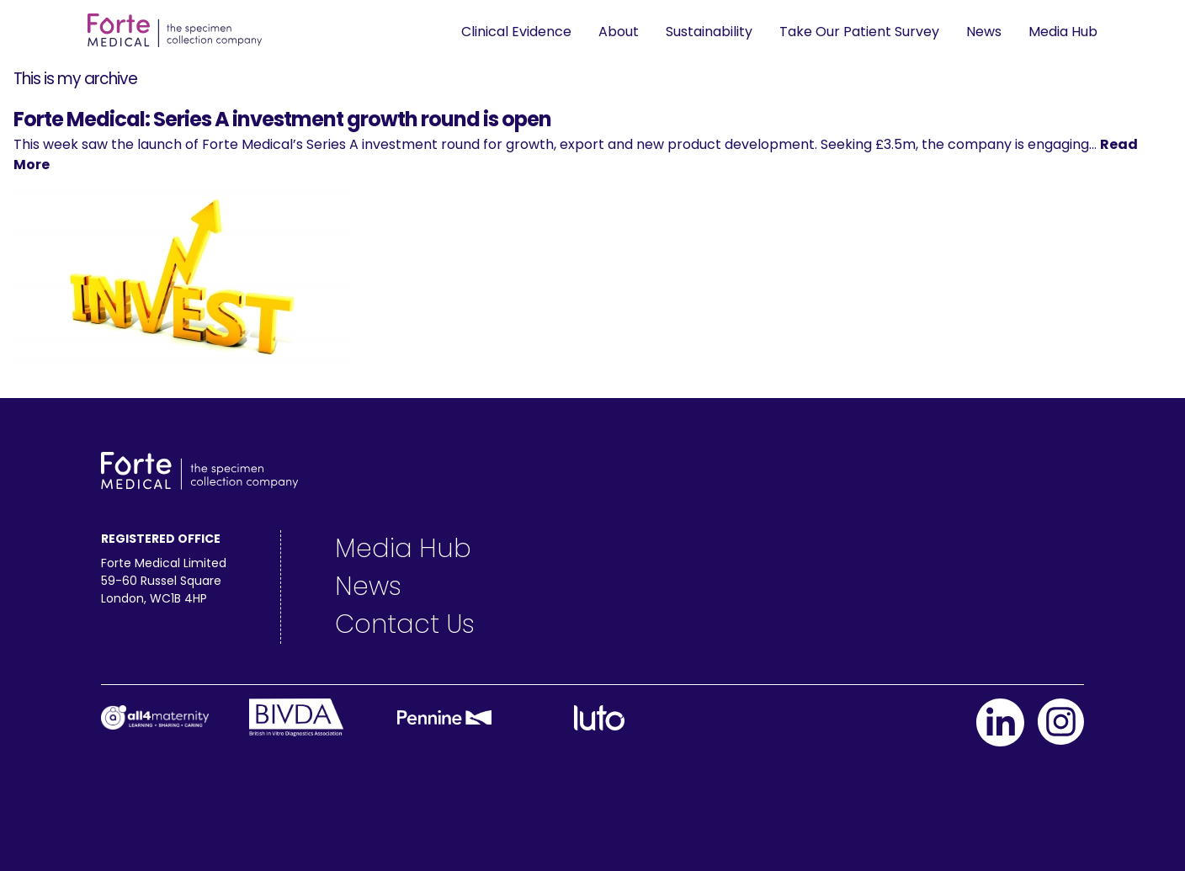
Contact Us (405, 624)
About (618, 31)
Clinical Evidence (516, 31)
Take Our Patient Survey (859, 31)
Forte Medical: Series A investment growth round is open (282, 119)
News (984, 31)
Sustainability (709, 31)
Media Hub (1062, 31)
